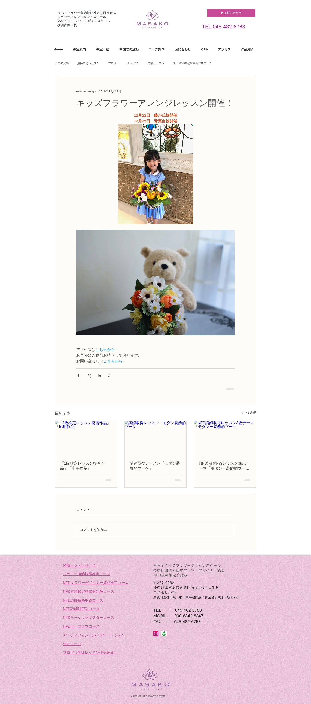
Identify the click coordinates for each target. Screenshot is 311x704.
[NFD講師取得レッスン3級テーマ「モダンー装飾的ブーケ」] (225, 438)
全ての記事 (62, 63)
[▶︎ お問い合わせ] (231, 13)
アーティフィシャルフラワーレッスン (94, 635)
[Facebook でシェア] (78, 376)
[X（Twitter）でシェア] (89, 376)
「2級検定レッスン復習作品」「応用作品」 (82, 466)
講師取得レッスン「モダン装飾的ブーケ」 (155, 466)
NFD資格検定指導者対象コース (192, 63)
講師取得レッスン (88, 63)
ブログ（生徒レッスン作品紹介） (90, 653)
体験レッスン (156, 63)
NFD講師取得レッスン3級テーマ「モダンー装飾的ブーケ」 (223, 466)
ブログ (112, 63)
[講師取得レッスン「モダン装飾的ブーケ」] (156, 438)
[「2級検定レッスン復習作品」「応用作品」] (86, 438)
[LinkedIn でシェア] (99, 376)
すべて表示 (248, 412)
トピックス (132, 63)
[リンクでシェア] (110, 376)
